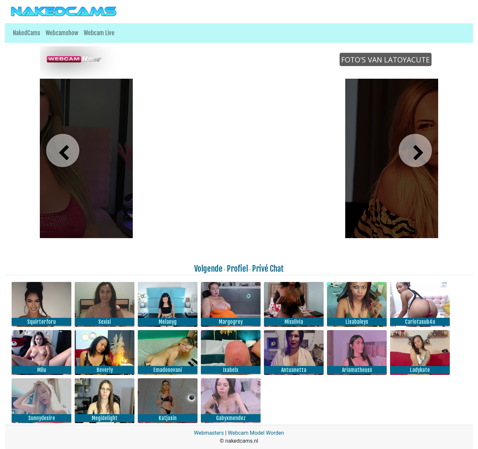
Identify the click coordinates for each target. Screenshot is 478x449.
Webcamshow (61, 33)
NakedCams (26, 33)
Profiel (237, 269)
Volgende (208, 269)
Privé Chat (268, 269)
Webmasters (209, 433)
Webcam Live (99, 33)
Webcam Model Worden (256, 433)
